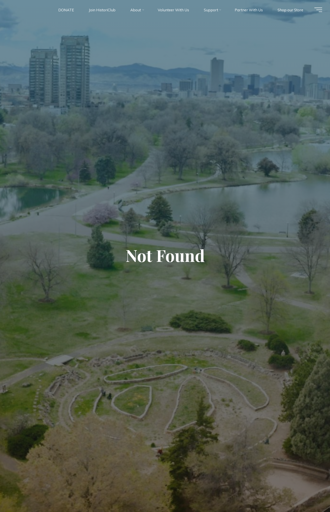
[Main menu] (317, 10)
